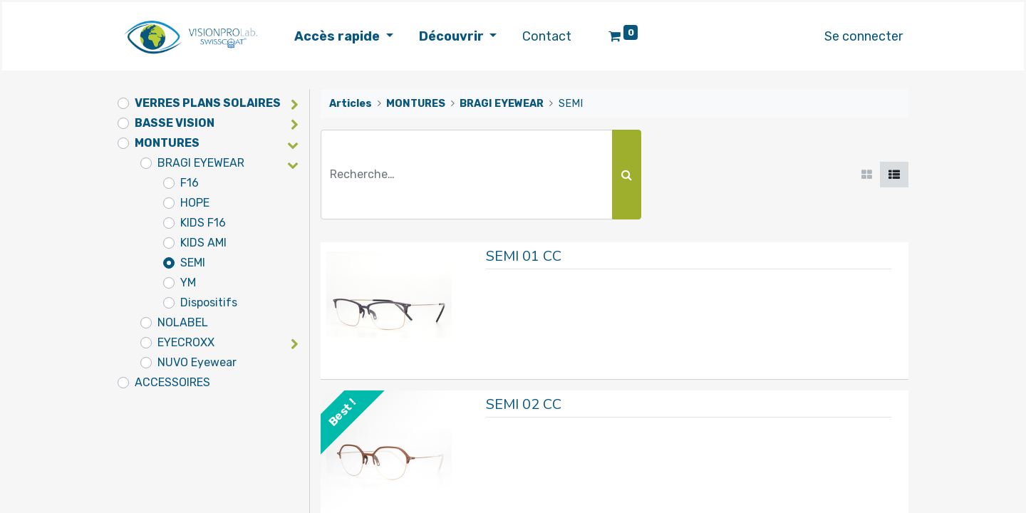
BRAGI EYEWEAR (200, 163)
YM (188, 282)
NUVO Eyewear (197, 362)
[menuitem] (547, 36)
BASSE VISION (174, 123)
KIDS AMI (203, 242)
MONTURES (167, 143)
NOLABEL (182, 322)
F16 (189, 183)
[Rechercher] (626, 174)
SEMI (192, 262)
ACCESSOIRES (172, 382)
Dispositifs (208, 302)
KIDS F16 (203, 222)
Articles (350, 104)
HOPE (194, 202)
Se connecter (863, 36)
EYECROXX (185, 342)
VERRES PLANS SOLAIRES (208, 103)
